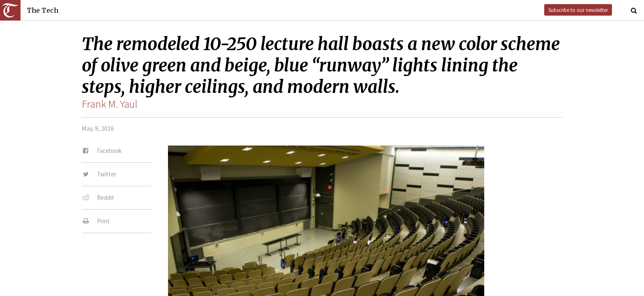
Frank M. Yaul (110, 104)
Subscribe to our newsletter (578, 10)
